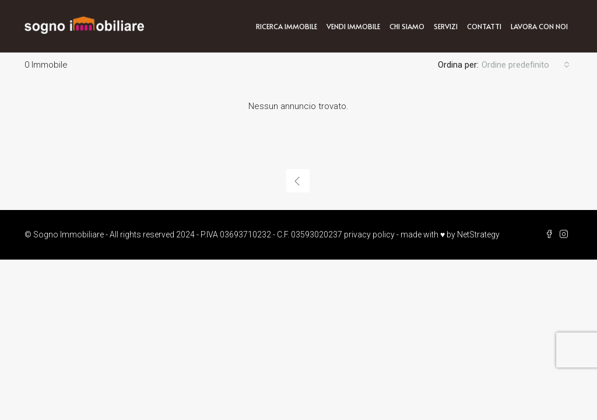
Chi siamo (406, 26)
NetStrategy (478, 234)
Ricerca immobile (286, 26)
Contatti (484, 26)
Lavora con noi (539, 26)
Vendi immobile (353, 26)
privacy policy (369, 234)
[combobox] (525, 64)
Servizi (446, 26)
